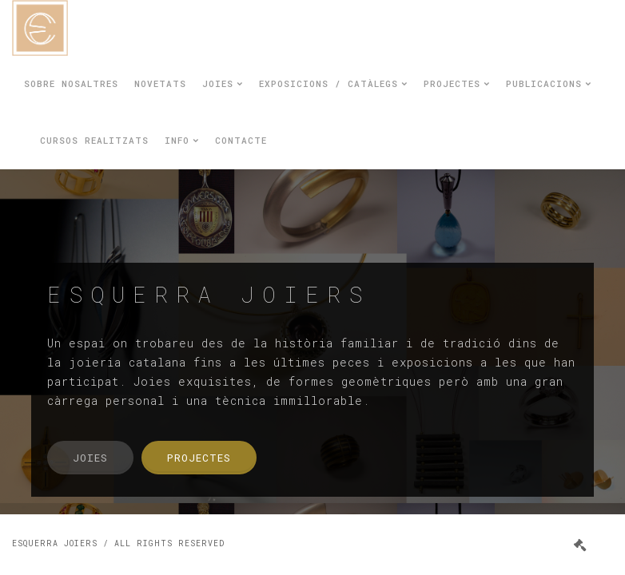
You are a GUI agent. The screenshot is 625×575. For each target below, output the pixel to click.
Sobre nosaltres (71, 83)
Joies (222, 83)
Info (182, 140)
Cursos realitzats (94, 140)
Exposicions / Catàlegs (333, 83)
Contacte (241, 140)
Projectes (457, 83)
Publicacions (548, 83)
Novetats (160, 83)
